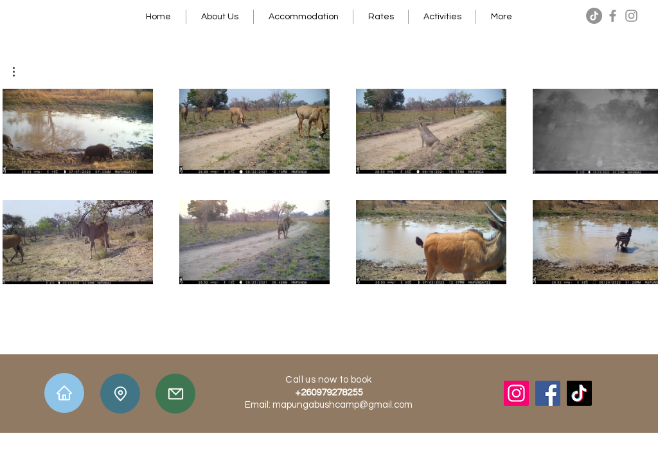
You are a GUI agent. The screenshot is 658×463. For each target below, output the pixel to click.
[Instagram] (631, 16)
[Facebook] (613, 16)
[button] (20, 72)
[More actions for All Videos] (20, 72)
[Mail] (175, 393)
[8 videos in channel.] (329, 186)
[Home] (64, 393)
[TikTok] (594, 16)
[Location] (120, 393)
